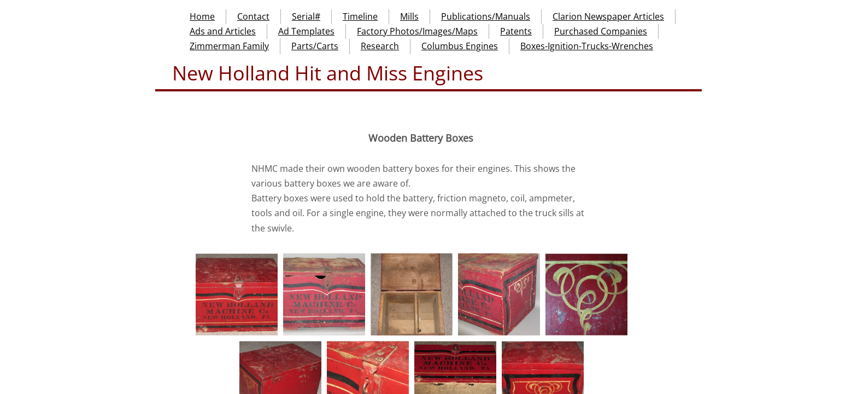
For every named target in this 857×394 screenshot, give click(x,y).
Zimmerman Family (229, 46)
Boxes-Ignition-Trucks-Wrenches (586, 46)
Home (202, 16)
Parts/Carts (314, 46)
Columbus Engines (459, 46)
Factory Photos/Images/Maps (417, 31)
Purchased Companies (600, 31)
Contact (253, 16)
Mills (409, 16)
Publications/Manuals (485, 16)
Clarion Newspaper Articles (608, 16)
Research (380, 46)
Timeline (360, 16)
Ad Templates (306, 31)
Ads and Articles (223, 31)
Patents (516, 31)
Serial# (306, 16)
